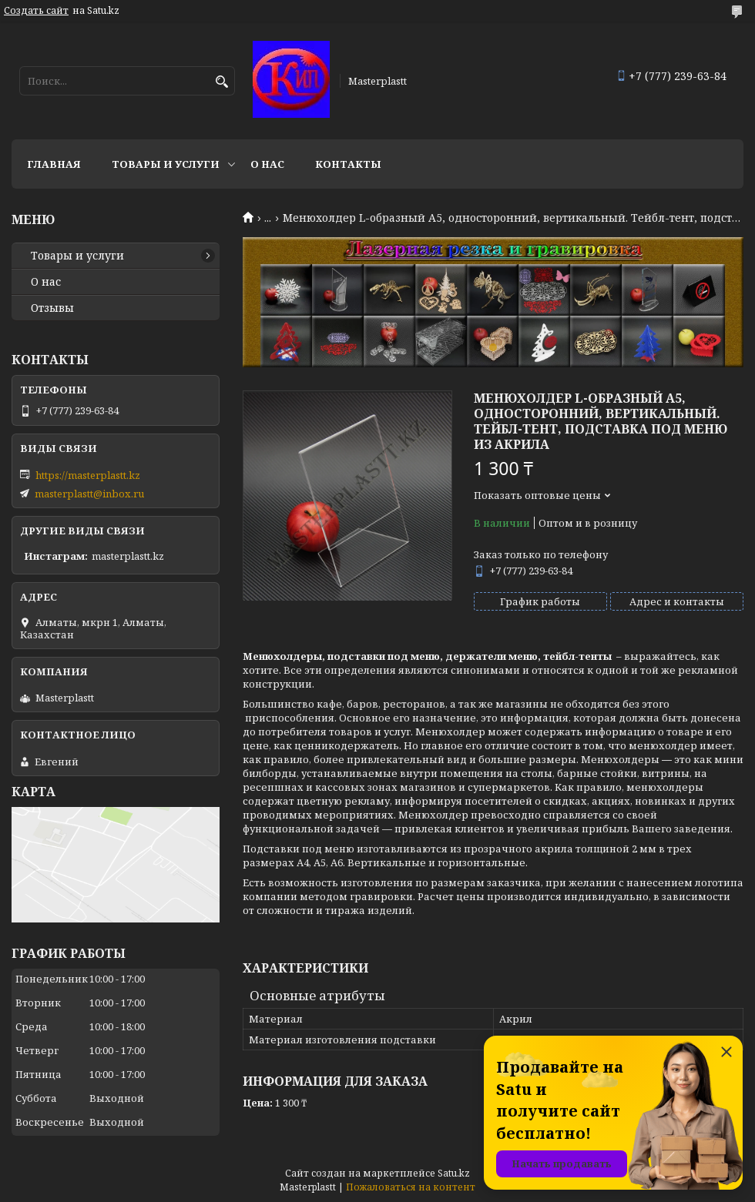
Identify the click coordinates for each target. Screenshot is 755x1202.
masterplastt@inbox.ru (89, 493)
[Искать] (221, 82)
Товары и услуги (166, 164)
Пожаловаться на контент (410, 1187)
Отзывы (52, 308)
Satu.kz (454, 1173)
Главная (54, 164)
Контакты (348, 164)
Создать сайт (36, 10)
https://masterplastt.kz (87, 475)
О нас (267, 164)
